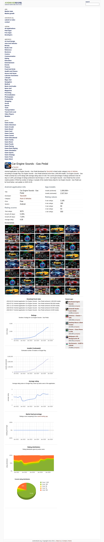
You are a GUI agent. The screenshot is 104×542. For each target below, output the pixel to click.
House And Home (10, 73)
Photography (9, 97)
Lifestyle (7, 78)
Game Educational (11, 137)
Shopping (8, 101)
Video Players (9, 114)
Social (7, 103)
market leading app (42, 416)
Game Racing (9, 146)
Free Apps (8, 33)
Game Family (9, 140)
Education (8, 60)
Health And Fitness (11, 71)
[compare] (77, 306)
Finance (7, 67)
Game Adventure (10, 125)
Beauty (7, 45)
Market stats (9, 11)
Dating (7, 58)
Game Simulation (10, 150)
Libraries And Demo (11, 75)
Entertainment (9, 63)
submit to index (10, 20)
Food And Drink (10, 69)
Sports (7, 105)
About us (58, 541)
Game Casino (9, 133)
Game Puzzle (9, 144)
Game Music (9, 142)
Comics (7, 54)
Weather (7, 116)
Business (8, 52)
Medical (7, 84)
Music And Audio (10, 86)
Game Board (9, 129)
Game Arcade (9, 127)
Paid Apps (8, 30)
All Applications (10, 28)
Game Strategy (10, 155)
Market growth (9, 13)
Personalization (10, 95)
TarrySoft (15, 167)
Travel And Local (10, 112)
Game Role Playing (11, 148)
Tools (6, 107)
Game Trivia (9, 157)
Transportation (10, 110)
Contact (64, 541)
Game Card (8, 131)
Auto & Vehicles (73, 171)
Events (7, 65)
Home (70, 541)
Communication (10, 56)
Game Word (9, 159)
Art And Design (10, 41)
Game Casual (9, 135)
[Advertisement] (56, 3)
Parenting (8, 92)
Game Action (9, 122)
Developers (8, 35)
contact (7, 22)
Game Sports (9, 152)
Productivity (9, 99)
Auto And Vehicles (11, 43)
